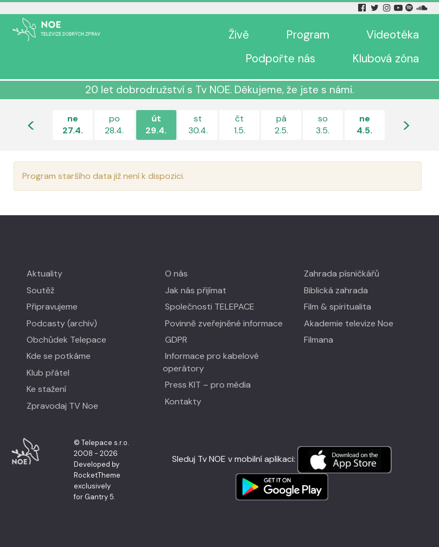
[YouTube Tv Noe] (399, 8)
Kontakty (183, 401)
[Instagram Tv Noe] (388, 8)
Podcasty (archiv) (62, 323)
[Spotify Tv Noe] (410, 8)
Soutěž (40, 290)
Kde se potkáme (59, 356)
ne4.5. (364, 124)
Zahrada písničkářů (341, 273)
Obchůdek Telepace (66, 339)
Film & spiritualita (337, 306)
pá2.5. (281, 124)
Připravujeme (52, 306)
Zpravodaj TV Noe (62, 405)
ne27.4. (72, 124)
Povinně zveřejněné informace (224, 323)
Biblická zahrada (336, 290)
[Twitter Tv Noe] (375, 8)
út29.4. (156, 124)
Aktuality (44, 273)
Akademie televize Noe (348, 323)
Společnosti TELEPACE (210, 306)
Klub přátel (48, 372)
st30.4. (198, 124)
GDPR (176, 339)
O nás (176, 273)
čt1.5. (239, 124)
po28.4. (114, 124)
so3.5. (322, 124)
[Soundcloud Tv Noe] (422, 8)
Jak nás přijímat (195, 290)
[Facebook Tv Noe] (363, 8)
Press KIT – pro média (208, 384)
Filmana (318, 339)
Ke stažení (46, 389)
